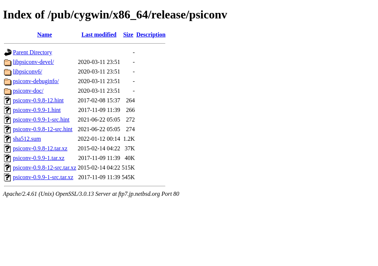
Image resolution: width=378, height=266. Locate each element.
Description (150, 34)
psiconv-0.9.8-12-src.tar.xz (44, 167)
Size (128, 34)
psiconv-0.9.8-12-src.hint (42, 129)
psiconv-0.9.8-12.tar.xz (40, 148)
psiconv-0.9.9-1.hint (37, 110)
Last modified (99, 34)
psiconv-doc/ (28, 91)
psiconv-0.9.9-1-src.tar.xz (43, 177)
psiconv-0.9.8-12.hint (38, 100)
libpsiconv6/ (27, 71)
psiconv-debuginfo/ (36, 81)
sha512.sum (27, 139)
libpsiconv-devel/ (33, 62)
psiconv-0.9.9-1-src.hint (41, 119)
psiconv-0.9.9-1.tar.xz (39, 158)
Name (44, 34)
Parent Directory (32, 52)
